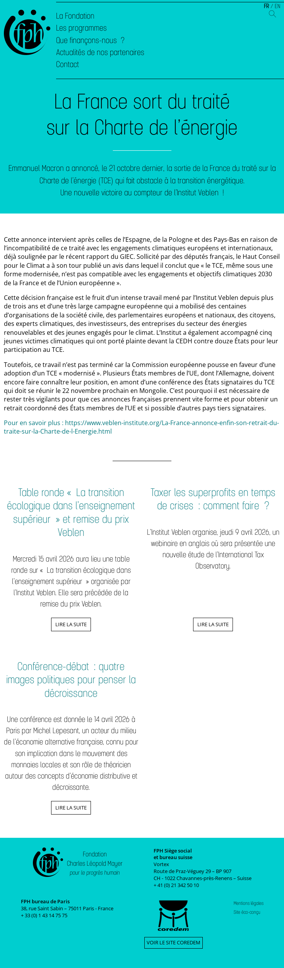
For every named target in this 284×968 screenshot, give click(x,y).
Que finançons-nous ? (90, 40)
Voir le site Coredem (173, 942)
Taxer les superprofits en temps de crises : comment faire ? (213, 499)
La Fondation (75, 16)
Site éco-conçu (247, 912)
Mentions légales (248, 903)
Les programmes (81, 28)
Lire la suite (71, 624)
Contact (67, 64)
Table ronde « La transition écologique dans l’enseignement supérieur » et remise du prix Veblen (71, 512)
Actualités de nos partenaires (100, 52)
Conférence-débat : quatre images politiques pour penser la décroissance (71, 679)
